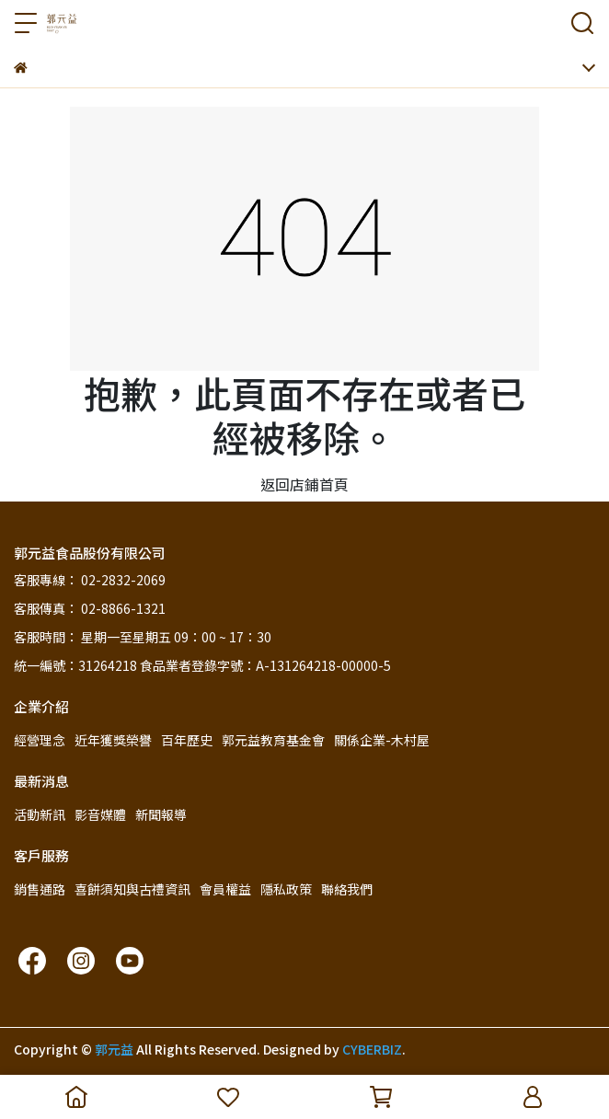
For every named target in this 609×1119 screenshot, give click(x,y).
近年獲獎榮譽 (113, 740)
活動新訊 (39, 814)
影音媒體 (100, 814)
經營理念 (39, 740)
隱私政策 (286, 889)
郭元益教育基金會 (273, 740)
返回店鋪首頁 (304, 484)
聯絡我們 (347, 889)
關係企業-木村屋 (382, 740)
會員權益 (225, 889)
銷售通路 (39, 889)
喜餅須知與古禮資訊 (132, 889)
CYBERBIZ (372, 1049)
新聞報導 (161, 814)
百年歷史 (187, 740)
